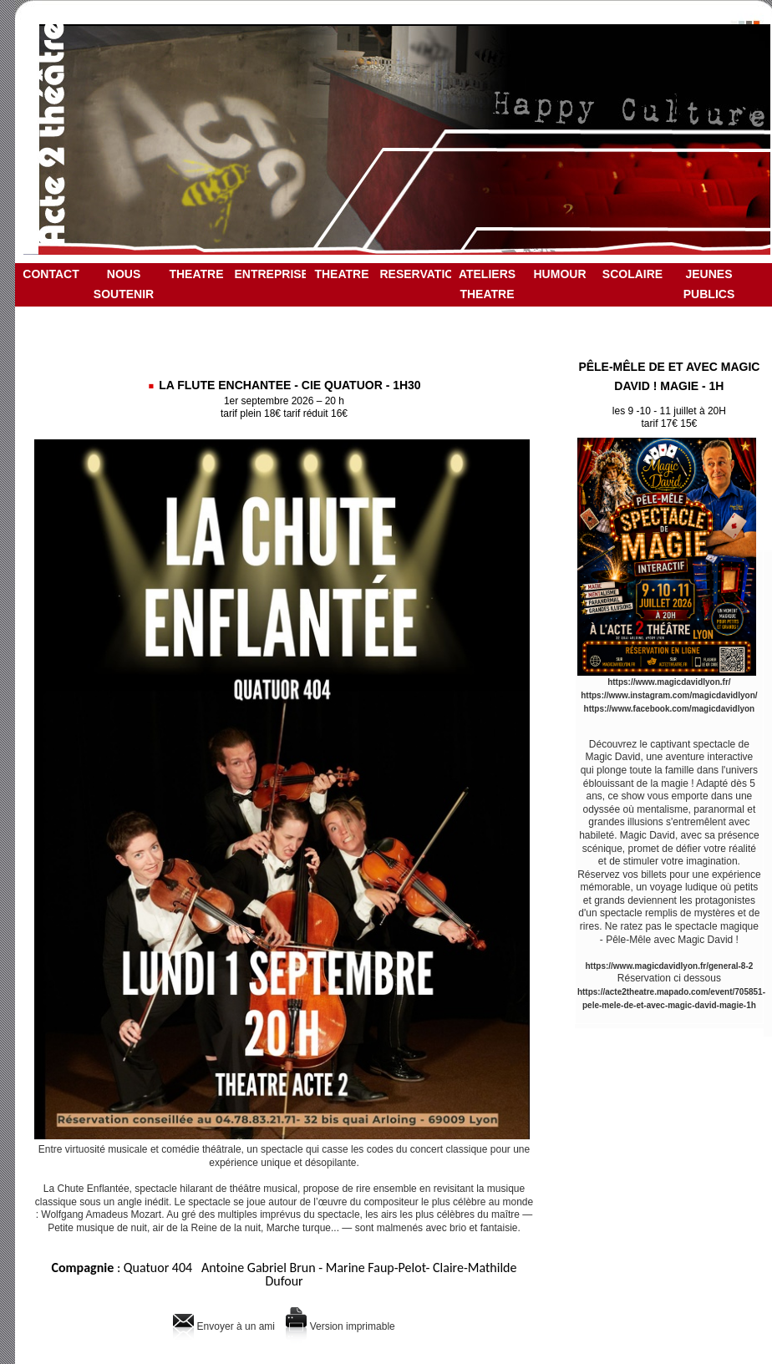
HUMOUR (560, 274)
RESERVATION (415, 274)
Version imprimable (340, 1326)
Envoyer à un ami (224, 1326)
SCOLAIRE (632, 274)
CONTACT (51, 274)
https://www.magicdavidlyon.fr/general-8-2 (670, 966)
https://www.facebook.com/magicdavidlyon (669, 708)
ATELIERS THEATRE (487, 284)
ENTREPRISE (270, 274)
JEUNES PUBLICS (708, 284)
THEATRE (196, 274)
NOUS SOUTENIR (124, 284)
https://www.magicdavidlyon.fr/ (668, 682)
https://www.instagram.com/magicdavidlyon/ (669, 695)
